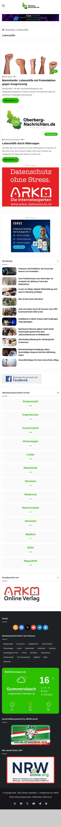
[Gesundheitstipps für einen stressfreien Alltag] (9, 363)
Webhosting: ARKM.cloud (42, 797)
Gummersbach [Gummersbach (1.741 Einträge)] (47, 644)
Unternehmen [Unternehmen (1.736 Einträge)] (45, 653)
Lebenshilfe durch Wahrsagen (20, 143)
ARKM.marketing (30, 165)
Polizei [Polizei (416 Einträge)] (24, 653)
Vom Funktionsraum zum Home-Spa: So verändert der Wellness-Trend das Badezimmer (35, 281)
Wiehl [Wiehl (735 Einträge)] (45, 657)
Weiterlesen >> (10, 100)
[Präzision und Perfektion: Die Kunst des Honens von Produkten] (9, 271)
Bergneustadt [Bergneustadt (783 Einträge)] (8, 644)
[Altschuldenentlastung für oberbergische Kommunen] (9, 342)
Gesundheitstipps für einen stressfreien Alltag (38, 360)
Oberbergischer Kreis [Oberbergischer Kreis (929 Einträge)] (10, 653)
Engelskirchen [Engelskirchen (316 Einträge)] (33, 644)
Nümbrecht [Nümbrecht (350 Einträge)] (41, 648)
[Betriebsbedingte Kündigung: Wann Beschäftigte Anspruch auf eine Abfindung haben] (9, 352)
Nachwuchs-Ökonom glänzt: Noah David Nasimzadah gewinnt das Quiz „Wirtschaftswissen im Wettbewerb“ (36, 332)
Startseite (8, 30)
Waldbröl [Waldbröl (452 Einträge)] (37, 657)
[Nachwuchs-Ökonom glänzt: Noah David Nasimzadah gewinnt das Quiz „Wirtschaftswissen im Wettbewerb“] (9, 332)
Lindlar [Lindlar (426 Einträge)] (19, 648)
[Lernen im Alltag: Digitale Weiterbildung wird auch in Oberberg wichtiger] (9, 292)
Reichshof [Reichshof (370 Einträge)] (33, 653)
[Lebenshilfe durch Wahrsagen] (30, 121)
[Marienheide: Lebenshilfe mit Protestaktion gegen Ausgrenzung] (30, 60)
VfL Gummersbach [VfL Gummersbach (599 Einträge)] (23, 657)
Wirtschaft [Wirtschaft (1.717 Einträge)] (6, 662)
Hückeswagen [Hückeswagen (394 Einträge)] (8, 648)
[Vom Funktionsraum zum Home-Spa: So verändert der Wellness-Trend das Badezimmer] (9, 281)
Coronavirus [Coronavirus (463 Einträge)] (20, 644)
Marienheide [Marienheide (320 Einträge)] (29, 648)
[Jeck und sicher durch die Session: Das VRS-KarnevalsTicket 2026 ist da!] (9, 312)
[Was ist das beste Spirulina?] (9, 302)
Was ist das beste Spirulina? (30, 299)
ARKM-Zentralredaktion (12, 140)
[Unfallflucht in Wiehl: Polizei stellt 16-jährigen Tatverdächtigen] (9, 322)
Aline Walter (8, 77)
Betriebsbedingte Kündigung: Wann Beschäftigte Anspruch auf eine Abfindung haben (36, 352)
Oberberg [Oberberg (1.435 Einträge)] (52, 648)
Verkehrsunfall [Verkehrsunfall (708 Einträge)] (8, 657)
